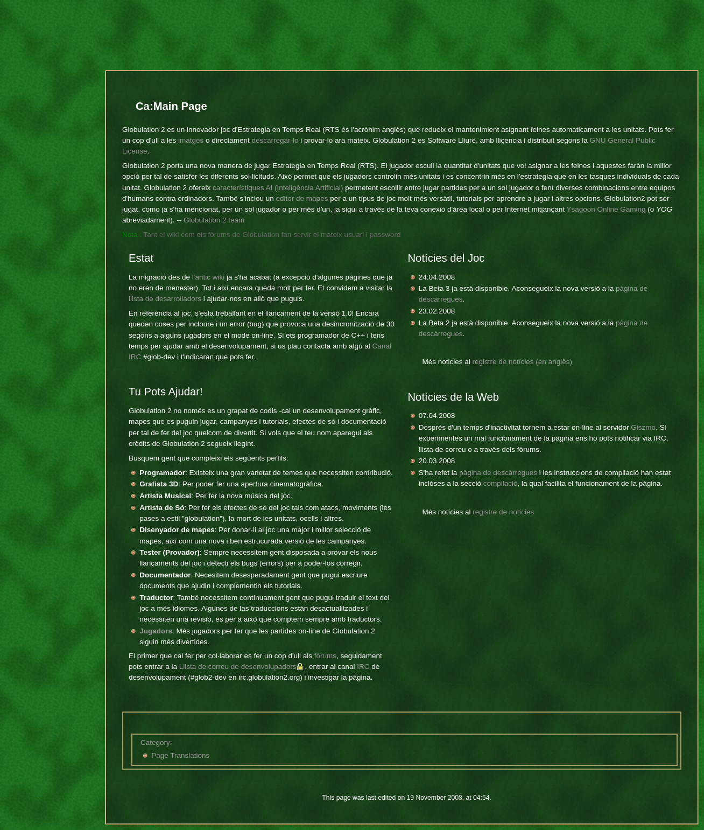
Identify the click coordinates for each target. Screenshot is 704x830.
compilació (500, 483)
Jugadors (155, 631)
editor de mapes (302, 198)
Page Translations (180, 755)
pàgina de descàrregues (498, 473)
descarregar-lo (274, 140)
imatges (190, 140)
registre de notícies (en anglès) (522, 362)
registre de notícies (503, 512)
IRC (363, 666)
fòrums (325, 656)
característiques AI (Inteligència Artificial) (278, 188)
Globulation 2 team (214, 220)
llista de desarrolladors (165, 299)
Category (155, 742)
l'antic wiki (208, 277)
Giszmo (643, 427)
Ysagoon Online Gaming (605, 209)
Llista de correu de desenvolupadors (238, 666)
